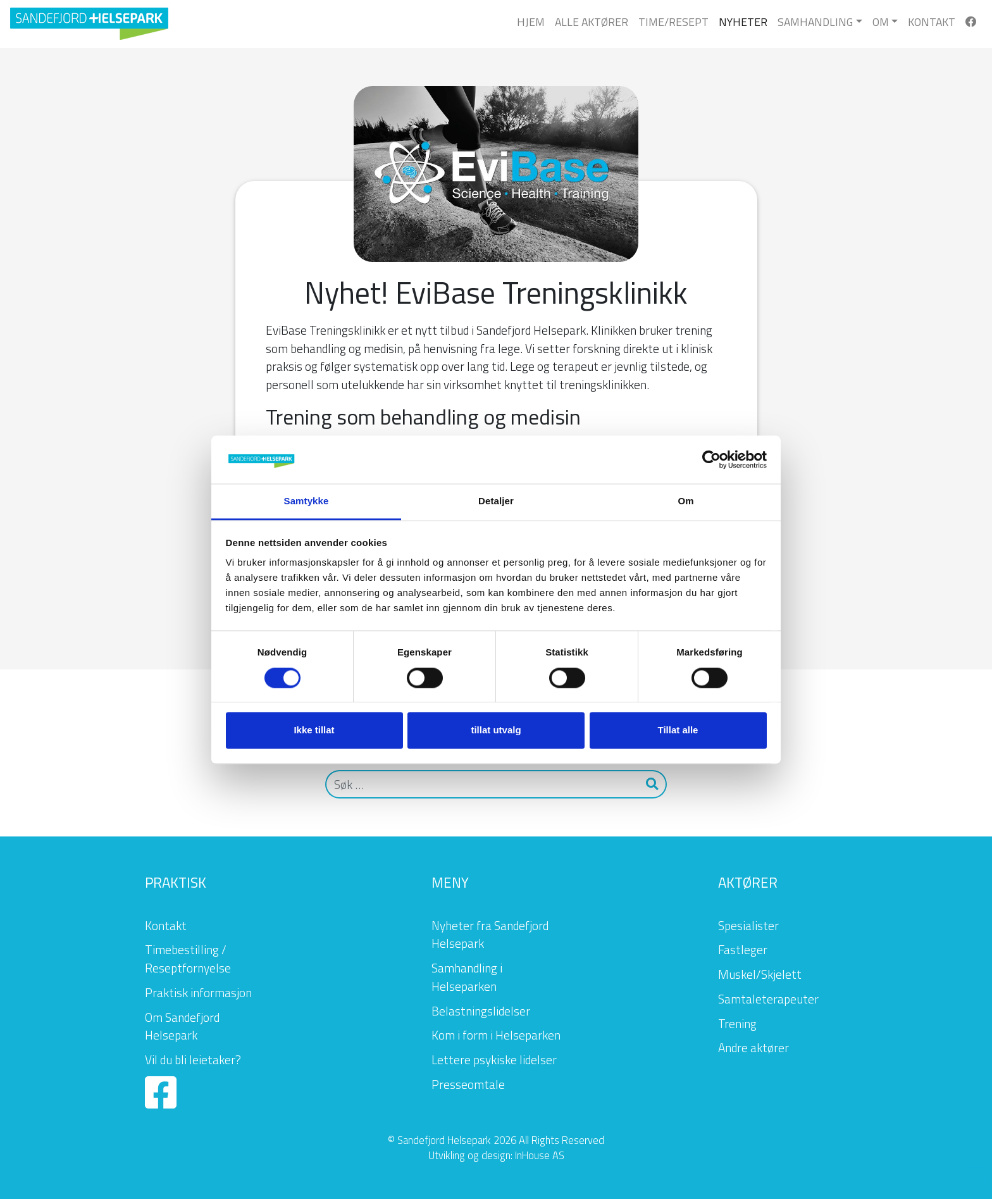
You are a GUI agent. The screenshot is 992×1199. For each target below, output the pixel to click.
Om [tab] (685, 501)
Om (880, 21)
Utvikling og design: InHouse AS (496, 1155)
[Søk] (482, 784)
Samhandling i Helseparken (466, 977)
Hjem (531, 21)
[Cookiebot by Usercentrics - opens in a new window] (711, 459)
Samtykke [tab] (306, 501)
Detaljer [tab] (496, 501)
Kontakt (931, 21)
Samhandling (815, 21)
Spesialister (748, 925)
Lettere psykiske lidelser (494, 1059)
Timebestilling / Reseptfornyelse (188, 958)
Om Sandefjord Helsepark (182, 1026)
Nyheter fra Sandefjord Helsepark (490, 934)
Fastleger (742, 949)
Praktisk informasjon (198, 992)
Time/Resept (673, 21)
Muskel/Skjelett (760, 974)
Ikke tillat (314, 730)
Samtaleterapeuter (768, 999)
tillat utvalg (496, 730)
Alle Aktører (591, 21)
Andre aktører (753, 1047)
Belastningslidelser (480, 1011)
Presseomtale (468, 1084)
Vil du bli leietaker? (193, 1059)
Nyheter (743, 21)
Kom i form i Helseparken (496, 1035)
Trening (737, 1023)
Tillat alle (678, 730)
